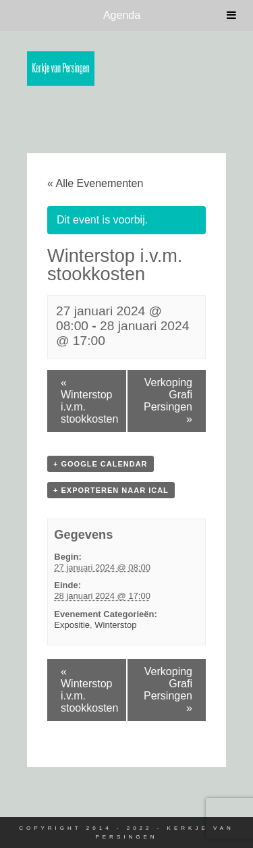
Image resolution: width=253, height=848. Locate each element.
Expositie (72, 625)
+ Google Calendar (100, 464)
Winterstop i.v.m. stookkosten (89, 401)
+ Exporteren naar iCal (111, 490)
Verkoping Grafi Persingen (168, 401)
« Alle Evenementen (95, 183)
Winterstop (115, 625)
